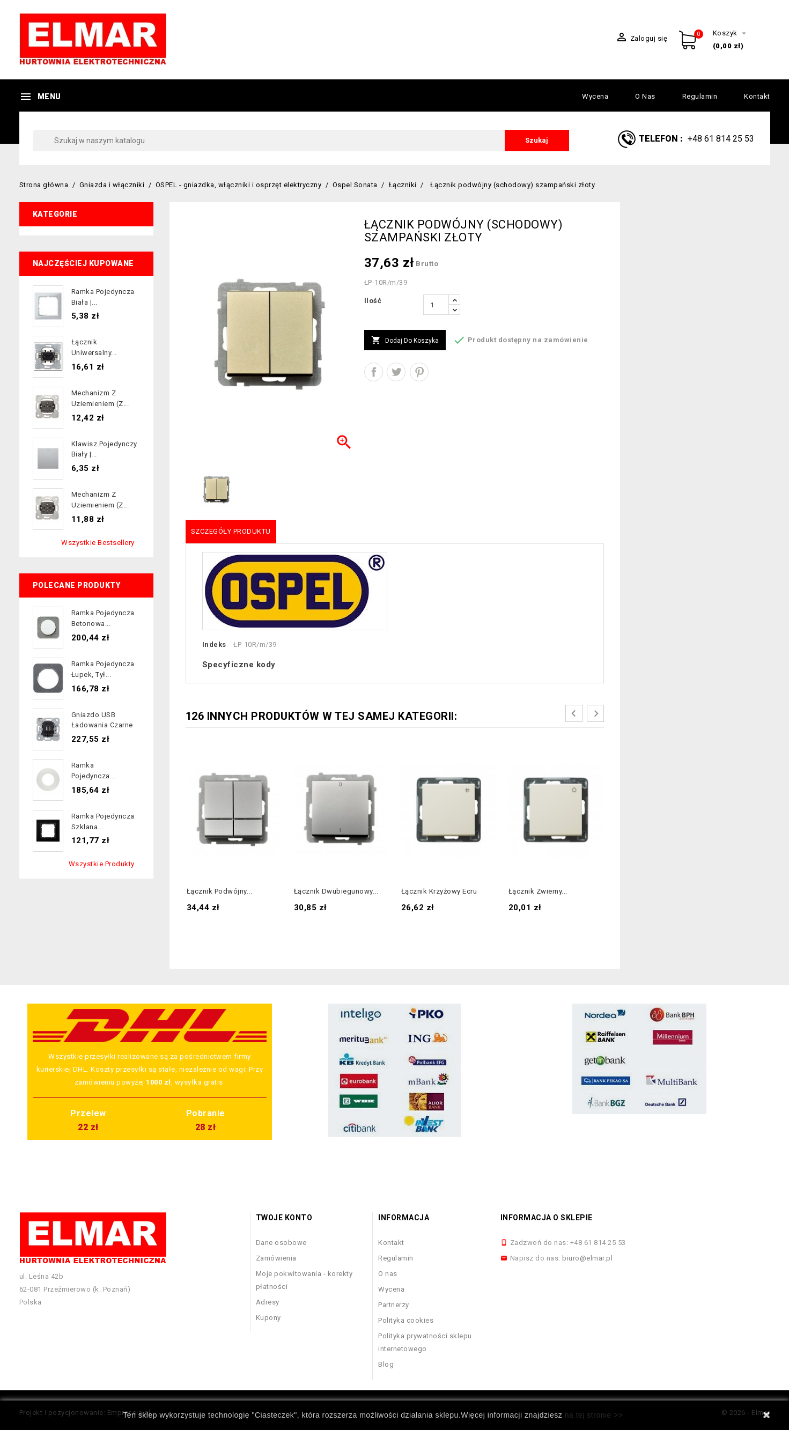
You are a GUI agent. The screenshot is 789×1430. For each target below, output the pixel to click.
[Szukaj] (301, 140)
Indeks (214, 644)
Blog (386, 1364)
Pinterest (419, 372)
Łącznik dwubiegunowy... (336, 891)
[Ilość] (436, 304)
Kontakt (757, 96)
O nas (645, 96)
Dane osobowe (281, 1243)
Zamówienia (276, 1258)
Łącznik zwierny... (537, 891)
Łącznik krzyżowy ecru (439, 891)
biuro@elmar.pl (587, 1258)
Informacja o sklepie (546, 1217)
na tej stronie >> (594, 1415)
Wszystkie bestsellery (98, 543)
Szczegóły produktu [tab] (231, 531)
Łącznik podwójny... (220, 891)
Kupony (268, 1318)
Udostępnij (373, 372)
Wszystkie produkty (102, 864)
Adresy (267, 1302)
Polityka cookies (405, 1320)
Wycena (595, 96)
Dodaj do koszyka (405, 340)
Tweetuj (396, 372)
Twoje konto (284, 1217)
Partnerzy (393, 1305)
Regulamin (700, 96)
